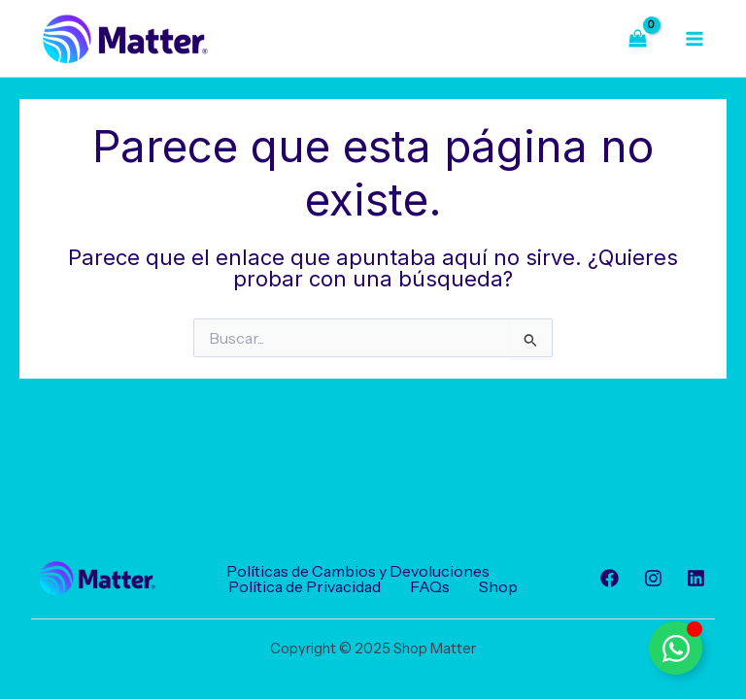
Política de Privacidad (304, 586)
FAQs (430, 586)
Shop (498, 586)
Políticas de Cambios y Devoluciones (358, 571)
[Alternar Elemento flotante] (675, 648)
